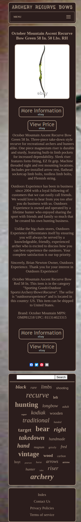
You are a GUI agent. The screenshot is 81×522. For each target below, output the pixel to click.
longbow (50, 405)
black (21, 387)
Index (42, 495)
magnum (39, 447)
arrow (66, 462)
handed (57, 422)
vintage (28, 454)
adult (65, 406)
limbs (46, 387)
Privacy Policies (42, 508)
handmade (57, 439)
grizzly (52, 447)
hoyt (17, 462)
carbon (61, 456)
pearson (28, 463)
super (24, 414)
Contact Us (42, 501)
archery (42, 477)
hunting (26, 404)
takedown (31, 437)
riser (53, 468)
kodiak (38, 412)
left (55, 397)
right (60, 429)
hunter (30, 469)
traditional (36, 420)
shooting (62, 388)
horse (39, 462)
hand (23, 445)
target (24, 430)
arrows (52, 461)
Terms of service (42, 515)
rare (33, 387)
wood (48, 455)
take (41, 470)
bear (42, 429)
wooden (56, 413)
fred (64, 447)
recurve (37, 395)
